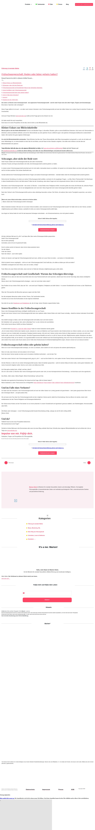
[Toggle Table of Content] (2, 80)
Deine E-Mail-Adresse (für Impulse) (47, 218)
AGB (72, 786)
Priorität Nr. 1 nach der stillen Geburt (21, 328)
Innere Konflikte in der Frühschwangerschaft (14, 90)
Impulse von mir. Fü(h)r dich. (10, 99)
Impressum (46, 786)
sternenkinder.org (21, 116)
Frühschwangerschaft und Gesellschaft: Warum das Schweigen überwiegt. (22, 87)
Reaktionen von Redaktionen (21, 303)
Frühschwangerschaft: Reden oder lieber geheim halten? (30, 74)
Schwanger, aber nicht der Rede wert (13, 85)
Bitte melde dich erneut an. (7, 795)
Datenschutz (30, 786)
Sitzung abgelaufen (5, 792)
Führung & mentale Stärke (10, 68)
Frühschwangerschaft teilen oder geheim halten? (16, 92)
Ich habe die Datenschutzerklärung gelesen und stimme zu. (48, 224)
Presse (60, 786)
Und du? (5, 97)
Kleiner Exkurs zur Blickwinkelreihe (12, 83)
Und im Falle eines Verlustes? (11, 95)
